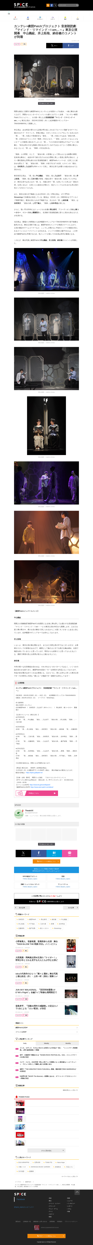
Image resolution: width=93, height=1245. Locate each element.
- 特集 (68, 1211)
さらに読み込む (52, 1150)
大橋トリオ (21, 1167)
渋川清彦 (20, 1171)
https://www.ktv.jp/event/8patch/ (40, 785)
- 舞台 (49, 1201)
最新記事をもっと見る (70, 1090)
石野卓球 (36, 1162)
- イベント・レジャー (54, 1203)
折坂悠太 (57, 1167)
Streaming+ (57, 928)
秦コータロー (43, 928)
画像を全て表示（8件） (46, 103)
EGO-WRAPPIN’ (23, 1162)
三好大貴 (42, 924)
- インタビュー (71, 1203)
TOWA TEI (47, 1162)
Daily (25, 1043)
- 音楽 (49, 1198)
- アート (50, 1211)
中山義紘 (63, 919)
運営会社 (18, 1221)
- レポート (69, 1206)
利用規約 (59, 1221)
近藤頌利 (20, 928)
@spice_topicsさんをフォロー (24, 1207)
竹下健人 (31, 924)
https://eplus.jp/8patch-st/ (34, 772)
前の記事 (20, 908)
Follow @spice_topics (30, 879)
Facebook (21, 1199)
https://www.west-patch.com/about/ (41, 787)
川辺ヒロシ (68, 1167)
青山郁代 (43, 919)
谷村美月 (20, 919)
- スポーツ (51, 1214)
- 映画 (49, 1217)
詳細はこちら (42, 793)
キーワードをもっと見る (69, 1176)
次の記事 (73, 908)
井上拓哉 (20, 924)
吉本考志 (61, 924)
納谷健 (53, 919)
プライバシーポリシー (71, 1221)
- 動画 (68, 1198)
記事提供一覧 (27, 1221)
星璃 (51, 924)
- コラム (69, 1209)
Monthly (68, 1043)
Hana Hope (60, 1162)
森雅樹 (30, 1171)
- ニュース (69, 1201)
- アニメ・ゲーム (53, 1209)
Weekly (46, 1043)
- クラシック (51, 1206)
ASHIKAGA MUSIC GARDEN (39, 1167)
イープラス (18, 1182)
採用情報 (52, 1221)
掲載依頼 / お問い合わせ (40, 1221)
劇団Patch (31, 919)
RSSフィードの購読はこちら (48, 861)
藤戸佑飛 (31, 928)
